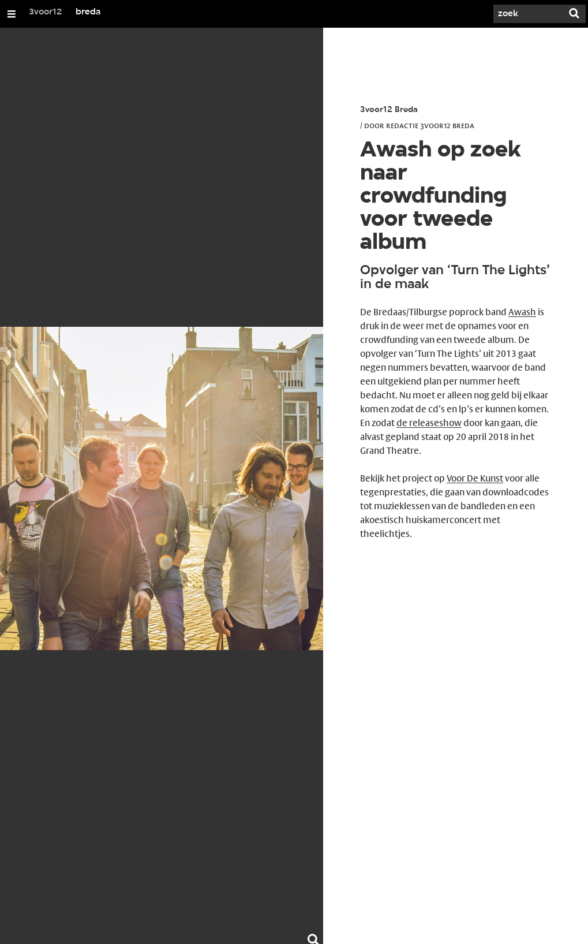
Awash (522, 312)
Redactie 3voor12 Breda (430, 125)
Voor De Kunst (475, 478)
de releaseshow (429, 423)
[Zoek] (528, 14)
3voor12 (45, 12)
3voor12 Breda (389, 110)
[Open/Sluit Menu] (11, 14)
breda (88, 12)
